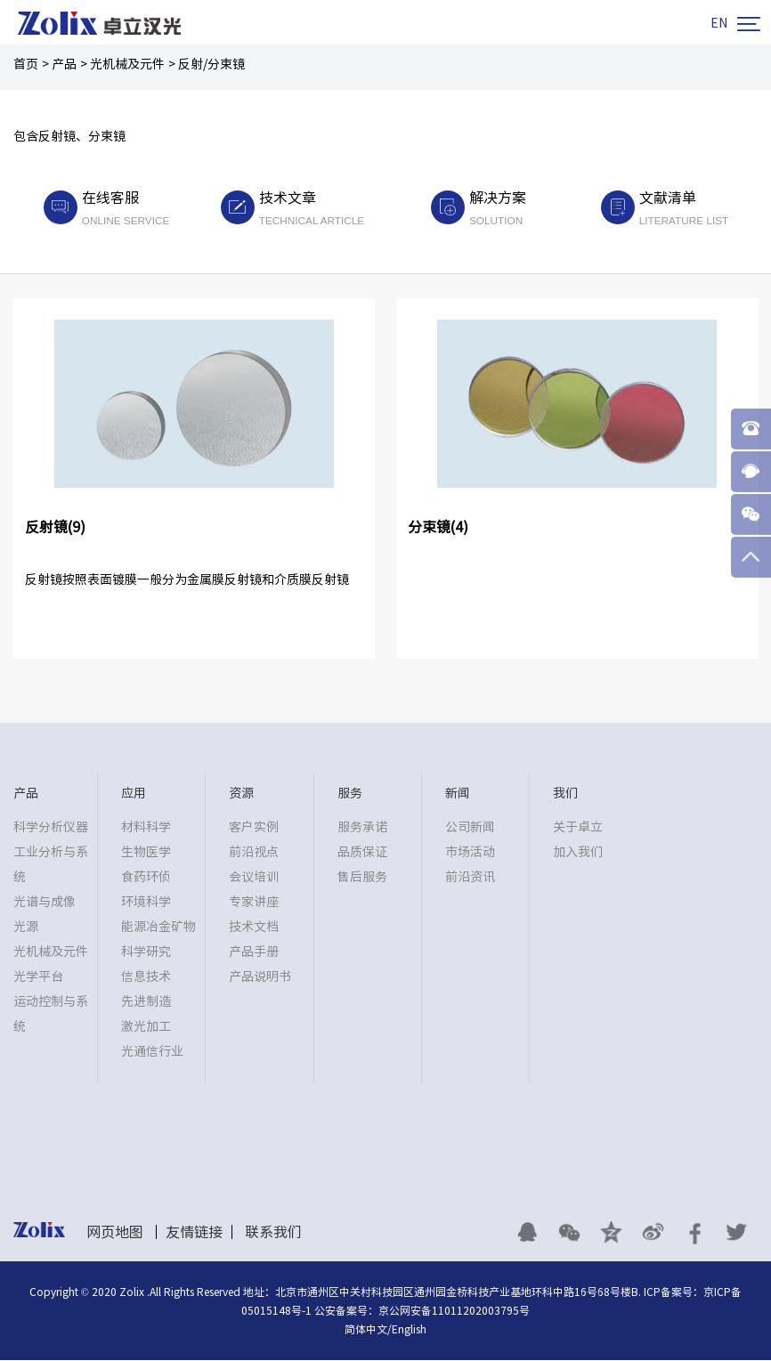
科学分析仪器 (50, 828)
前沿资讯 (470, 878)
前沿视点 (254, 853)
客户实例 (254, 828)
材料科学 (146, 828)
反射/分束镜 (211, 64)
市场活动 (470, 853)
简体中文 (366, 1330)
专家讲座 (254, 903)
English (409, 1330)
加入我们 (578, 853)
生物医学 (146, 853)
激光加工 (146, 1028)
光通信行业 (152, 1053)
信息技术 (146, 978)
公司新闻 (470, 828)
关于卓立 (578, 828)
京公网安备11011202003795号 (454, 1311)
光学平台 (38, 978)
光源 (25, 928)
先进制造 (146, 1003)
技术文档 (254, 928)
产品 (64, 64)
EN (718, 23)
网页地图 (114, 1234)
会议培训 (254, 878)
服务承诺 (362, 828)
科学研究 (146, 953)
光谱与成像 (44, 903)
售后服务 (362, 878)
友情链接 (194, 1234)
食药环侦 (146, 878)
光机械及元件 (127, 64)
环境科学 (146, 903)
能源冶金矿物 (158, 928)
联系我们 (273, 1234)
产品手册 (254, 953)
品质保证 (362, 853)
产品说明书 (260, 978)
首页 (25, 64)
